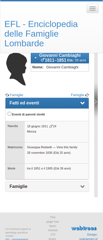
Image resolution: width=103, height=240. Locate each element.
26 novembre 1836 (39, 152)
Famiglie (16, 95)
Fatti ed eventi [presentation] (24, 103)
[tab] (60, 58)
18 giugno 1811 (37, 126)
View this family (67, 147)
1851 (37, 168)
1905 (49, 168)
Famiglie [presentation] (18, 186)
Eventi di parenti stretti (26, 114)
